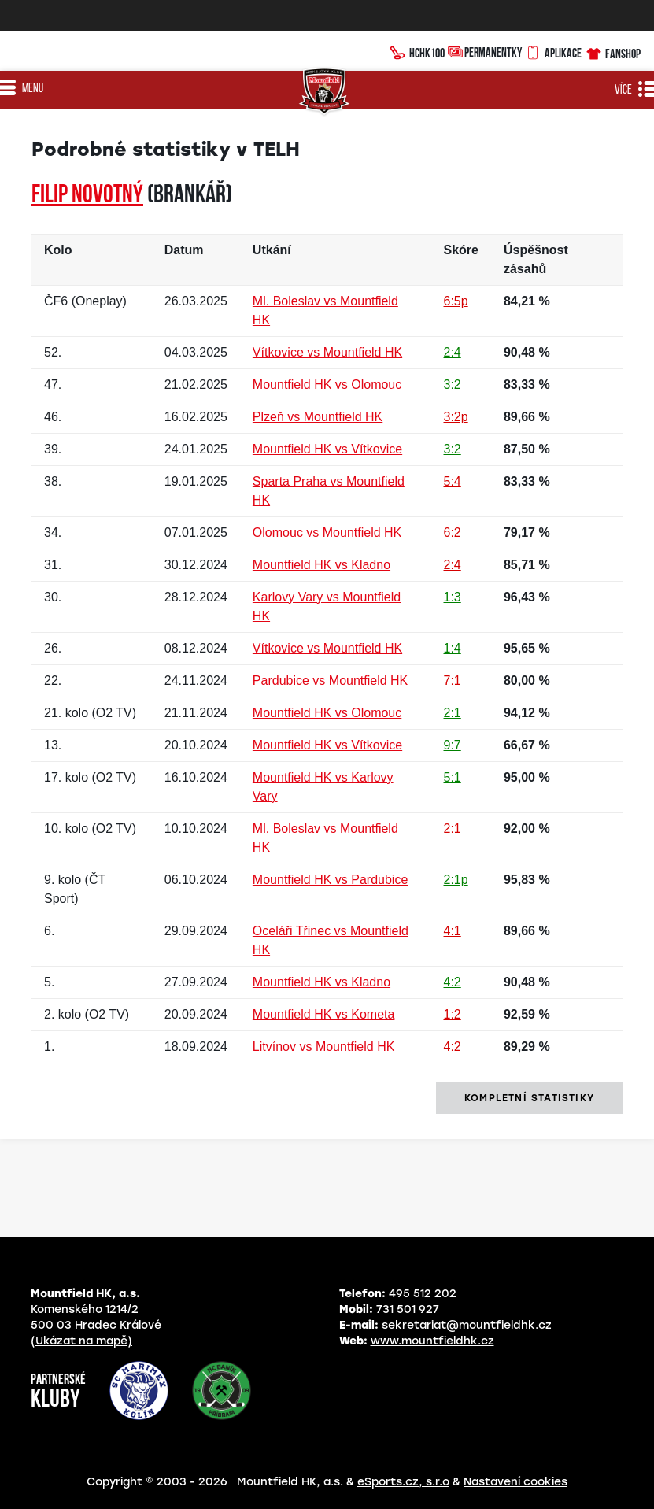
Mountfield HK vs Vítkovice (327, 449)
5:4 (452, 481)
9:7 (452, 745)
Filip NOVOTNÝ (87, 196)
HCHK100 (417, 51)
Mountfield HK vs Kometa (324, 1014)
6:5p (456, 301)
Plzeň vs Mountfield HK (317, 416)
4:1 (452, 931)
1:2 (452, 1014)
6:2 (452, 532)
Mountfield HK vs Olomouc (327, 384)
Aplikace (553, 51)
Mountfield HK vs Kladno (321, 564)
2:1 (452, 712)
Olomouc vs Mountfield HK (327, 532)
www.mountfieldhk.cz (432, 1341)
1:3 (452, 597)
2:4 (452, 352)
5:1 (452, 777)
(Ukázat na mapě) (81, 1341)
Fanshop (613, 51)
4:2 (452, 982)
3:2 (452, 384)
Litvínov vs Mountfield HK (324, 1046)
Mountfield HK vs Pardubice (330, 879)
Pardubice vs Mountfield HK (330, 680)
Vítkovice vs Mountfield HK (327, 352)
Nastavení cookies (515, 1482)
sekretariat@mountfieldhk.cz (467, 1325)
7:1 (452, 680)
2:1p (456, 879)
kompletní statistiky (529, 1098)
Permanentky (485, 51)
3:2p (456, 416)
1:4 (452, 648)
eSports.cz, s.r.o (403, 1482)
